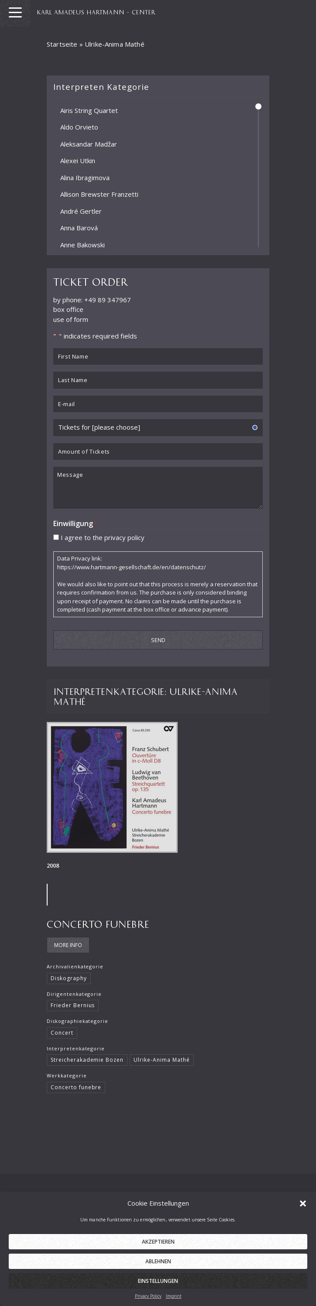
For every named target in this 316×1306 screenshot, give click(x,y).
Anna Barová (79, 227)
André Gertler (81, 210)
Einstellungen (158, 1292)
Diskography (69, 978)
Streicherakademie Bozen (87, 1059)
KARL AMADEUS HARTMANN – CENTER (96, 11)
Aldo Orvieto (79, 127)
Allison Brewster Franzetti (99, 194)
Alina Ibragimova (85, 177)
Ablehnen (158, 1272)
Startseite (62, 44)
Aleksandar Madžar (88, 143)
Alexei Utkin (77, 160)
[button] (303, 1213)
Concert (62, 1032)
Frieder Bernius (73, 1005)
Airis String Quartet (89, 110)
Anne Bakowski (82, 244)
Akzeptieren (158, 1252)
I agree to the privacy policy (102, 537)
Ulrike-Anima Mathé (161, 1059)
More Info (68, 945)
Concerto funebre (98, 923)
